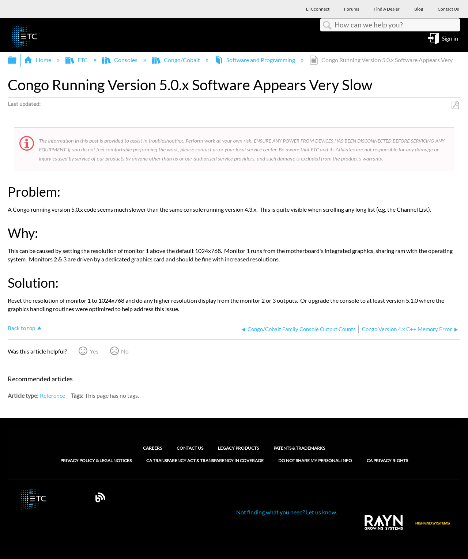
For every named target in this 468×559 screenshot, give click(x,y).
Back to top (21, 328)
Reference (52, 395)
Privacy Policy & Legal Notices (96, 460)
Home (38, 59)
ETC (77, 59)
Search (327, 25)
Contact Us (190, 448)
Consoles (120, 59)
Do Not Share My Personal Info (315, 460)
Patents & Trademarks (299, 448)
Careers (152, 448)
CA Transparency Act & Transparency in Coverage (205, 460)
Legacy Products (238, 448)
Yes (94, 351)
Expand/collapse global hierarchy (16, 60)
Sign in (450, 37)
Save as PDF (455, 105)
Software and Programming (255, 59)
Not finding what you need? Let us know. (286, 512)
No (125, 351)
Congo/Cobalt (176, 59)
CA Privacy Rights (387, 460)
